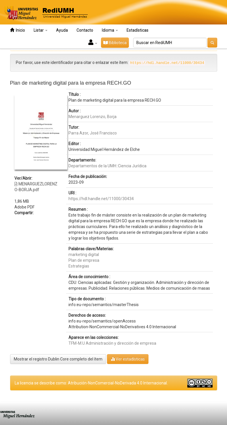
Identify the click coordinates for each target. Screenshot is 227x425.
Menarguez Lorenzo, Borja (92, 116)
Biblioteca (115, 42)
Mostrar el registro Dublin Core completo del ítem (58, 359)
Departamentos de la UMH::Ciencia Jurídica (107, 166)
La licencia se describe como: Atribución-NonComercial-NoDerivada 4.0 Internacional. (91, 383)
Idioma (110, 30)
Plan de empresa (83, 260)
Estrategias (78, 266)
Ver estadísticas (128, 358)
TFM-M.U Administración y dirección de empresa (112, 343)
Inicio (17, 30)
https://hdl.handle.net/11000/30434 (101, 198)
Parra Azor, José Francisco (92, 133)
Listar (40, 30)
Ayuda (62, 30)
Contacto (85, 30)
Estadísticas (137, 30)
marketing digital (83, 254)
